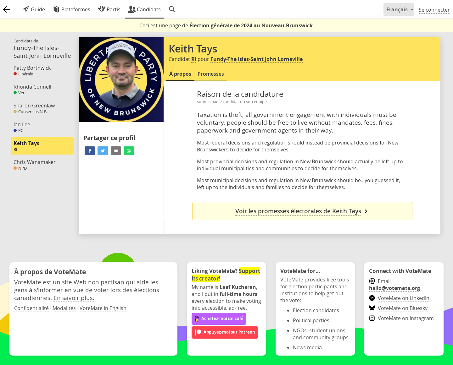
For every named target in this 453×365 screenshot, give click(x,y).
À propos (180, 73)
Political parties (311, 320)
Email (394, 284)
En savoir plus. (73, 298)
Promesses (211, 73)
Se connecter (434, 9)
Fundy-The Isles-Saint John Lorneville (256, 59)
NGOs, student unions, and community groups (321, 334)
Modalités (64, 308)
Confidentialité (31, 308)
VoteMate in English (103, 308)
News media (307, 347)
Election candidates (316, 310)
